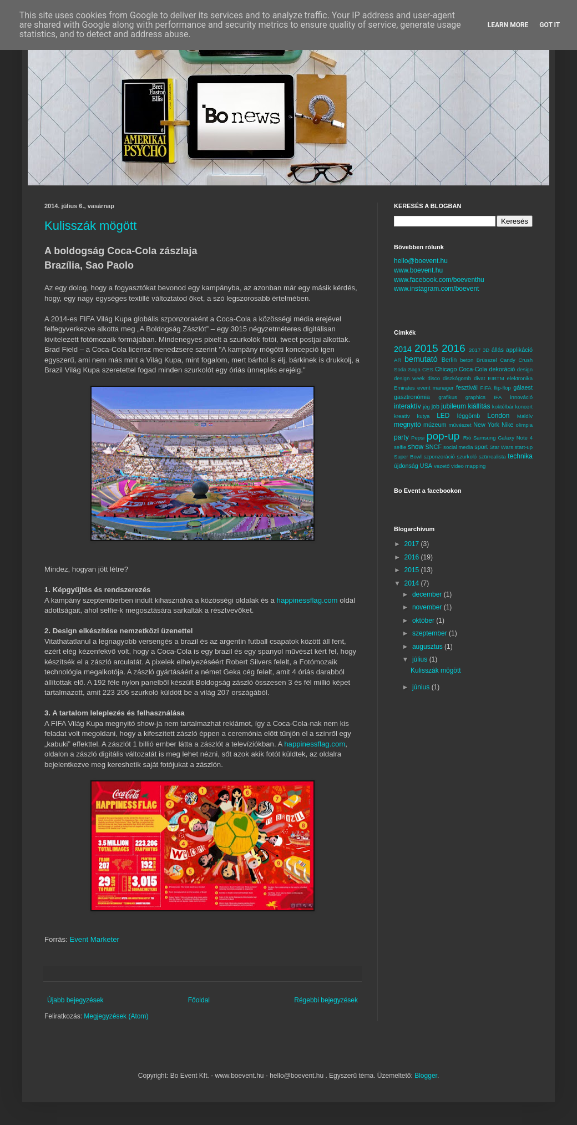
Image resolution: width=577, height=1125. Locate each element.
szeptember (430, 633)
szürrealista (492, 456)
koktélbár (503, 406)
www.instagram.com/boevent (436, 288)
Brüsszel (487, 360)
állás (498, 349)
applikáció (519, 349)
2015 (426, 348)
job (435, 406)
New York (486, 424)
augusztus (428, 646)
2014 (403, 349)
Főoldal (199, 1000)
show (415, 447)
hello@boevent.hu (421, 261)
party (401, 437)
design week (409, 378)
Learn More (508, 25)
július (420, 659)
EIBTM (496, 378)
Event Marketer (94, 939)
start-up (523, 447)
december (428, 594)
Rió (467, 438)
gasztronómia (412, 397)
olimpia (524, 425)
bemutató (421, 359)
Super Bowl (408, 456)
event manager (435, 388)
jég (426, 406)
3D (486, 350)
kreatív (402, 416)
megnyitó (407, 424)
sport (481, 446)
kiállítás (479, 406)
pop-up (443, 436)
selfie (400, 447)
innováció (521, 397)
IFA (498, 397)
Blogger (425, 1075)
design (525, 369)
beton (466, 360)
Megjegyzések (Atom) (116, 1016)
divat (479, 378)
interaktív (407, 406)
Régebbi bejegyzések (326, 1000)
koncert (524, 406)
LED (443, 416)
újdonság (406, 465)
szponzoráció (439, 456)
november (428, 607)
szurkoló (467, 456)
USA (426, 465)
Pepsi (417, 438)
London (498, 416)
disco (434, 378)
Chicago (446, 369)
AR (397, 360)
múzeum (434, 424)
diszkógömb (457, 378)
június (422, 687)
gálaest (523, 387)
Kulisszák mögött (90, 226)
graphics (475, 397)
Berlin (449, 359)
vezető (441, 466)
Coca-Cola (473, 369)
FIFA (486, 388)
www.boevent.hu (418, 270)
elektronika (520, 378)
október (424, 620)
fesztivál (467, 387)
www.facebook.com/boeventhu (439, 280)
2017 (474, 350)
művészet (460, 425)
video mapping (468, 466)
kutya (423, 416)
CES (427, 369)
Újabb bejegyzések (75, 1000)
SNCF (434, 446)
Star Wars (501, 447)
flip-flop (502, 388)
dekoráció (502, 369)
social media (458, 447)
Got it (549, 25)
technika (520, 456)
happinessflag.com (307, 600)
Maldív (525, 416)
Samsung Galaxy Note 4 (503, 438)
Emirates (404, 388)
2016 (453, 348)
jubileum (453, 406)
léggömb (468, 415)
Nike (508, 424)
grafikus (447, 397)
